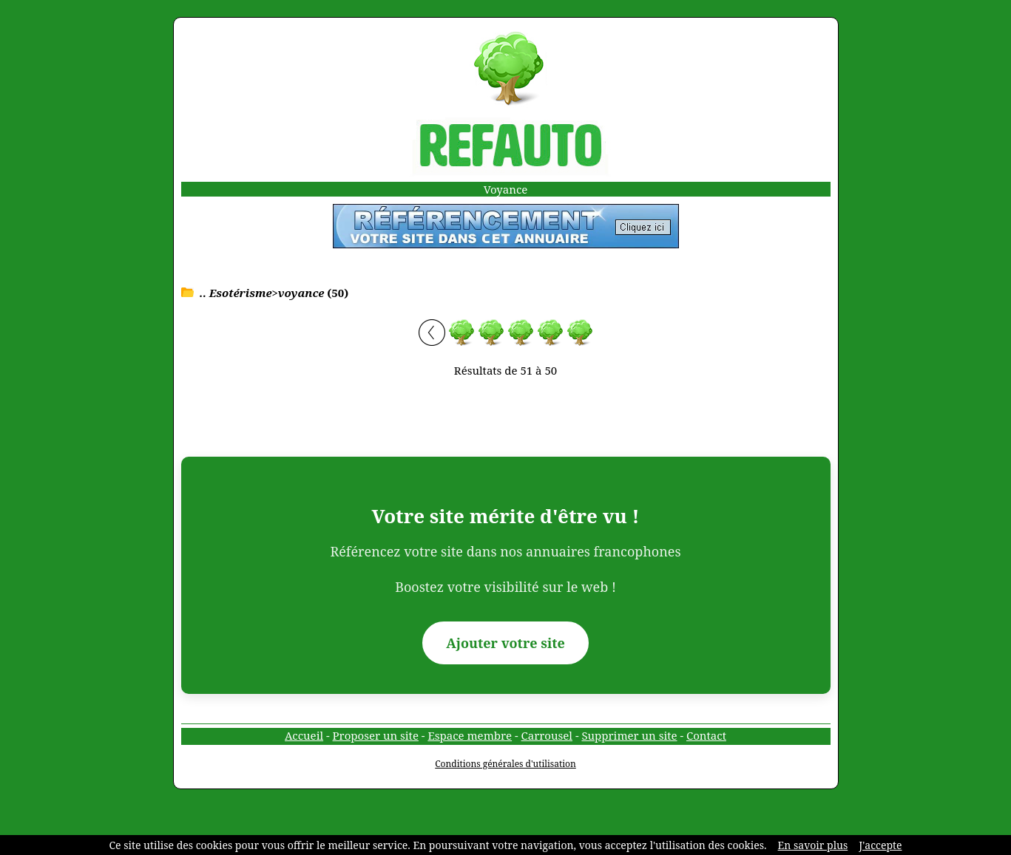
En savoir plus (813, 845)
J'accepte (880, 845)
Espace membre (469, 735)
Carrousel (546, 735)
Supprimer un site (629, 735)
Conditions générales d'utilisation (505, 763)
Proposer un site (376, 735)
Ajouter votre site (505, 643)
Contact (706, 735)
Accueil (304, 735)
